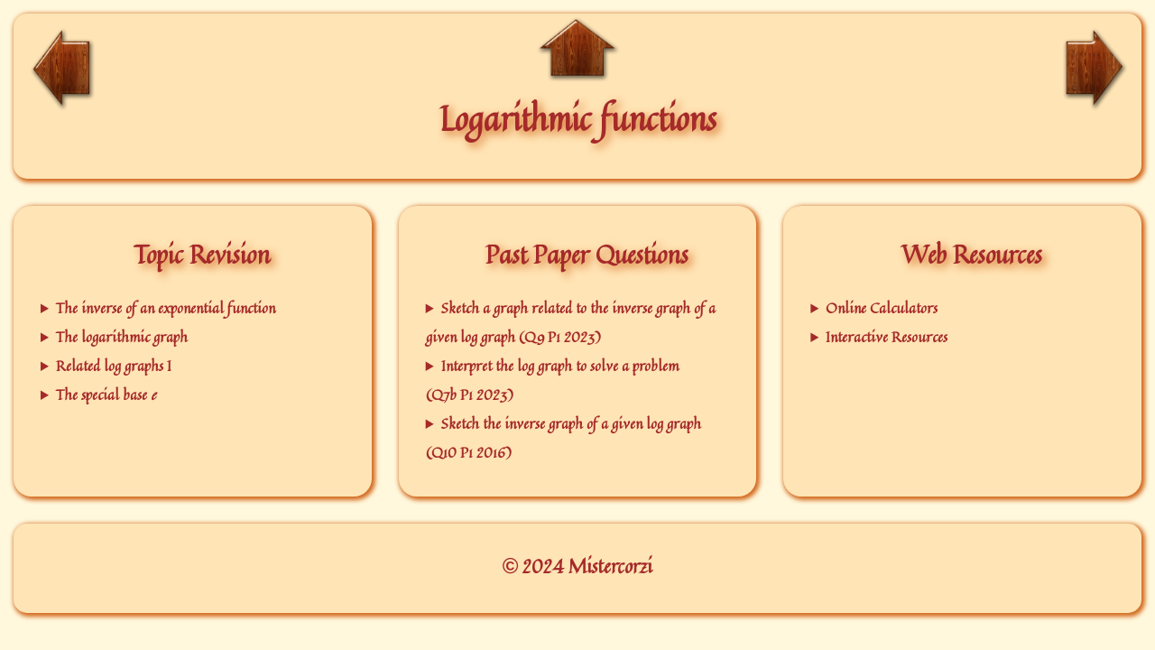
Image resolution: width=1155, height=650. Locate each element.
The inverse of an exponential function (165, 308)
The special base (105, 394)
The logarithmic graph (122, 337)
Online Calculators (882, 308)
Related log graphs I (113, 365)
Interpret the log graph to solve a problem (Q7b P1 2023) (552, 380)
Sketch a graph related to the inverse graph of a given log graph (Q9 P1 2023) (571, 322)
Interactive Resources (886, 337)
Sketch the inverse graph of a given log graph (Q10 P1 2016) (563, 438)
